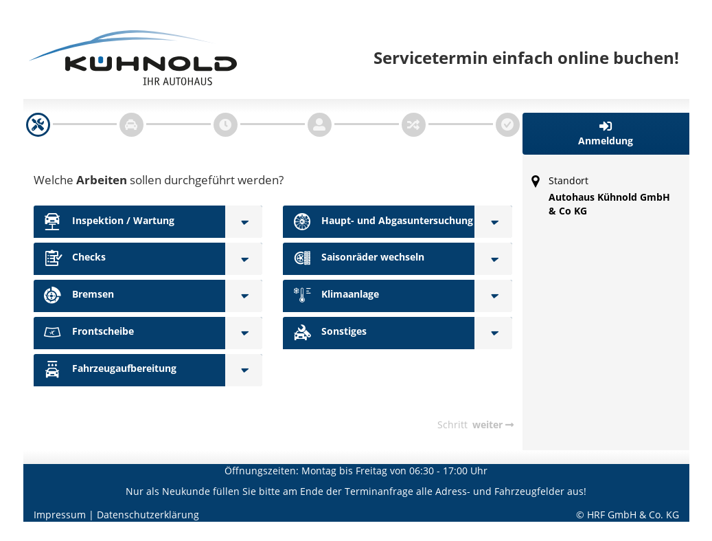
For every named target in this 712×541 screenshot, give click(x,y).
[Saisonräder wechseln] (493, 259)
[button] (605, 134)
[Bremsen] (244, 296)
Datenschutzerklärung (148, 514)
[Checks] (244, 259)
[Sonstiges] (493, 333)
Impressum (60, 514)
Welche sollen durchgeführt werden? (159, 180)
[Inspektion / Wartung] (244, 222)
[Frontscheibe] (244, 333)
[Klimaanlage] (493, 296)
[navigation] (38, 125)
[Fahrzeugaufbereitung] (244, 370)
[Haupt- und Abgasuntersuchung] (493, 222)
